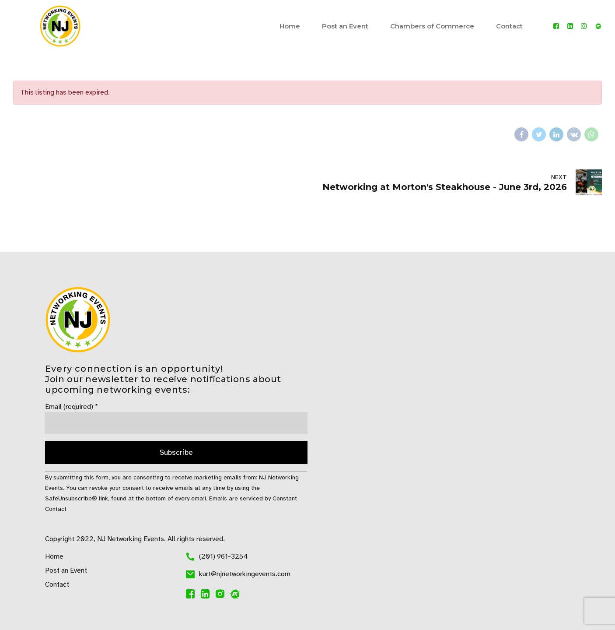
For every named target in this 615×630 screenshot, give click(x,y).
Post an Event (345, 26)
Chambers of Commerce (432, 26)
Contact (509, 26)
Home (290, 26)
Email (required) (71, 406)
